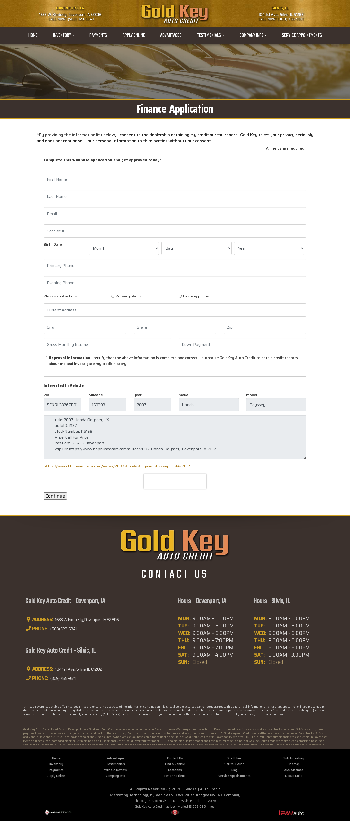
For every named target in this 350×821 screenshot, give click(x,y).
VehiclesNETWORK (172, 794)
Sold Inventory (293, 757)
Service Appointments (302, 35)
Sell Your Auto (234, 763)
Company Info (253, 35)
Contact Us (175, 757)
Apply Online (133, 35)
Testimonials (210, 35)
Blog (234, 769)
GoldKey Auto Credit (202, 789)
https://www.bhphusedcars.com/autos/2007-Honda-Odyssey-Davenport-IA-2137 (117, 466)
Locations (175, 769)
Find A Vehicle (175, 763)
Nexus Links (293, 775)
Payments (98, 35)
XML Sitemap (293, 769)
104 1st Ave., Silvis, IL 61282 (83, 669)
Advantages (171, 35)
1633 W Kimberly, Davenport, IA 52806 (92, 619)
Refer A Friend (174, 775)
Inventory (63, 35)
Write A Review (115, 769)
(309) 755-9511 (65, 678)
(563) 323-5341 (65, 629)
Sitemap (294, 763)
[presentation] (175, 481)
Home (33, 35)
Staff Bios (234, 757)
